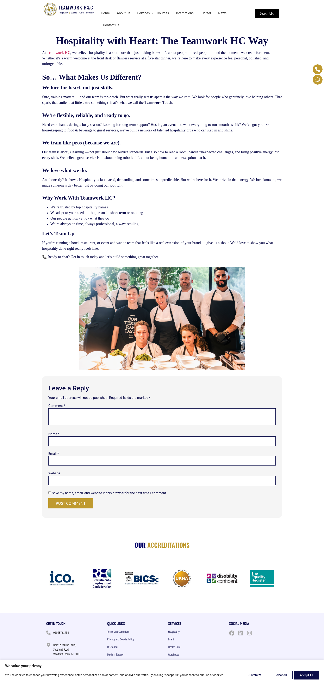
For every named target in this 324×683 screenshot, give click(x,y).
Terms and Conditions (124, 632)
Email (53, 453)
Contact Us (111, 25)
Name (54, 434)
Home (105, 13)
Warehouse (182, 655)
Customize (254, 675)
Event (180, 639)
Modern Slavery (122, 655)
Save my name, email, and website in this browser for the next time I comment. (109, 493)
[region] (162, 671)
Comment (56, 406)
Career (206, 13)
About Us (123, 13)
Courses (163, 13)
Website (54, 473)
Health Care (182, 647)
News (222, 13)
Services (144, 13)
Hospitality (182, 632)
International (185, 13)
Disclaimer (121, 647)
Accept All (306, 675)
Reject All (280, 675)
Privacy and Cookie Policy (125, 639)
